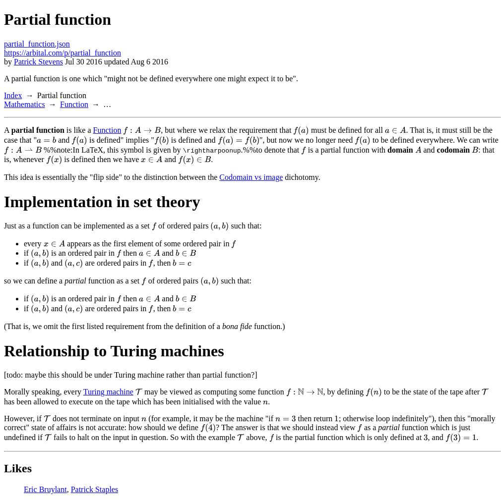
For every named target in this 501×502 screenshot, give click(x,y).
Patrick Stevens (38, 61)
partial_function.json (37, 44)
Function (74, 104)
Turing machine (108, 392)
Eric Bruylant (45, 489)
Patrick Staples (95, 489)
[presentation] (142, 130)
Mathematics (24, 104)
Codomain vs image (251, 177)
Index (13, 95)
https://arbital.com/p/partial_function (62, 53)
